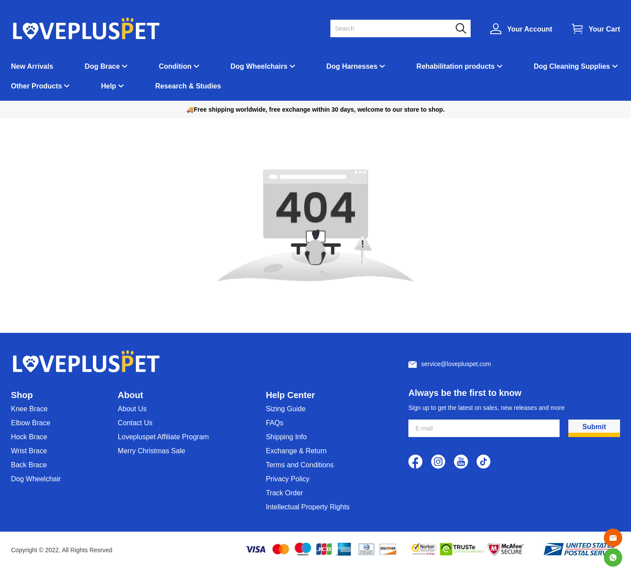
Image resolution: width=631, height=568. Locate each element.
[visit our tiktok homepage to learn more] (484, 462)
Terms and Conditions (300, 465)
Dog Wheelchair (36, 479)
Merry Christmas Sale (151, 451)
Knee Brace (29, 409)
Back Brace (29, 465)
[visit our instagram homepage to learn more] (438, 462)
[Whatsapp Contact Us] (613, 557)
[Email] (613, 538)
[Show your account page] (521, 28)
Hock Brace (29, 437)
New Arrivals (32, 66)
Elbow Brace (30, 423)
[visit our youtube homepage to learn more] (461, 462)
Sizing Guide (286, 409)
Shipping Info (286, 437)
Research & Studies (188, 86)
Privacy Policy (288, 479)
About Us (132, 409)
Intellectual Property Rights (308, 507)
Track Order (284, 493)
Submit (594, 426)
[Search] (395, 28)
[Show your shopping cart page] (596, 28)
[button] (461, 28)
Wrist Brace (29, 451)
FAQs (275, 423)
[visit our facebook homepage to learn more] (415, 462)
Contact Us (135, 423)
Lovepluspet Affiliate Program (163, 437)
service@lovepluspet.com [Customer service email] (456, 363)
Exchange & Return (296, 451)
